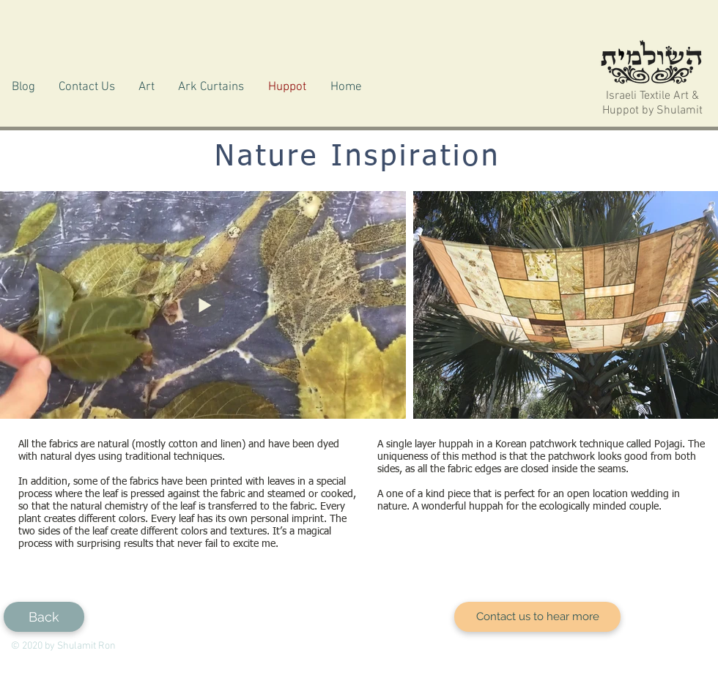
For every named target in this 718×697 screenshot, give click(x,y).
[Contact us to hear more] (537, 617)
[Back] (44, 617)
